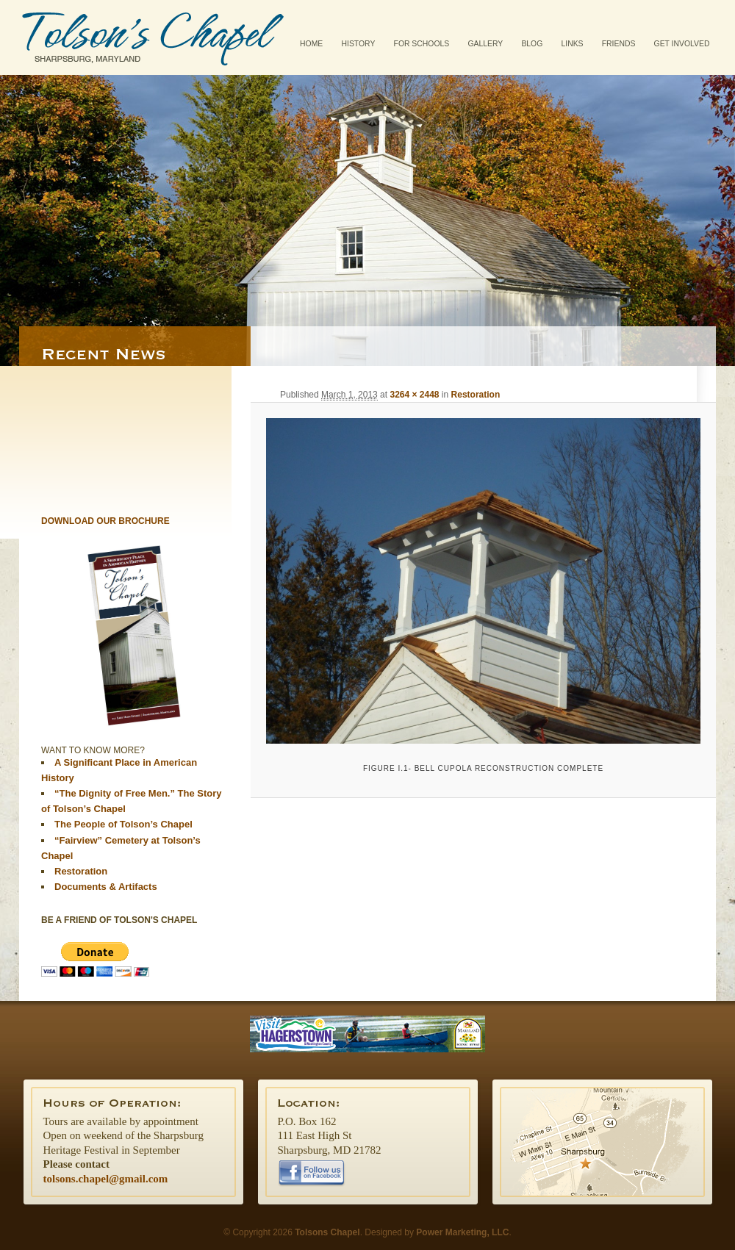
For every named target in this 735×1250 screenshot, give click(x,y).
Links (572, 44)
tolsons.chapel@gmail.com (105, 1179)
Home (311, 44)
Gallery (485, 44)
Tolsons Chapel (153, 37)
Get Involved (682, 44)
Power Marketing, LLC (462, 1232)
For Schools (422, 44)
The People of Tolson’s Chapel (123, 824)
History (359, 44)
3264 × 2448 (414, 394)
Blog (531, 44)
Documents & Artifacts (105, 886)
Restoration (476, 394)
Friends (619, 44)
